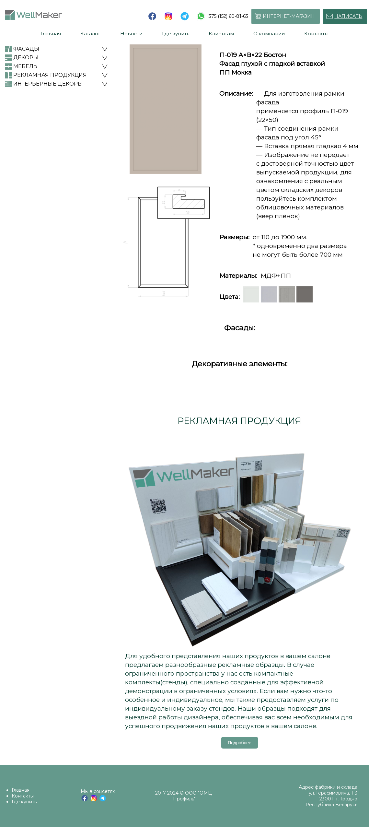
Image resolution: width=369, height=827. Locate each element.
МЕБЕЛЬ (25, 66)
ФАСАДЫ (26, 49)
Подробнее (239, 742)
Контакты (23, 796)
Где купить (24, 802)
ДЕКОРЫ (26, 57)
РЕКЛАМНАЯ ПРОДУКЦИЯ (50, 75)
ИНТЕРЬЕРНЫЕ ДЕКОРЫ (48, 84)
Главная (20, 790)
